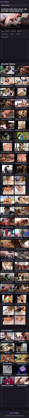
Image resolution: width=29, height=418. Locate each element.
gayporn (8, 31)
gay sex (13, 31)
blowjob (12, 34)
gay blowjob (5, 34)
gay (3, 31)
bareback (18, 34)
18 (11, 37)
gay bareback (5, 37)
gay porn (19, 31)
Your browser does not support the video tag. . (14, 21)
